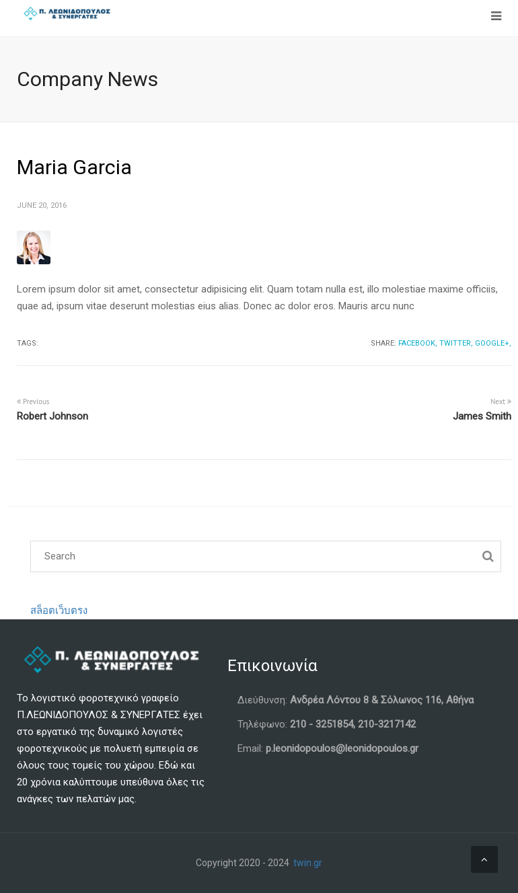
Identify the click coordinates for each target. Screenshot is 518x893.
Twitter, (456, 343)
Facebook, (417, 343)
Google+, (493, 343)
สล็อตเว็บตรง (58, 611)
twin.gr (307, 862)
